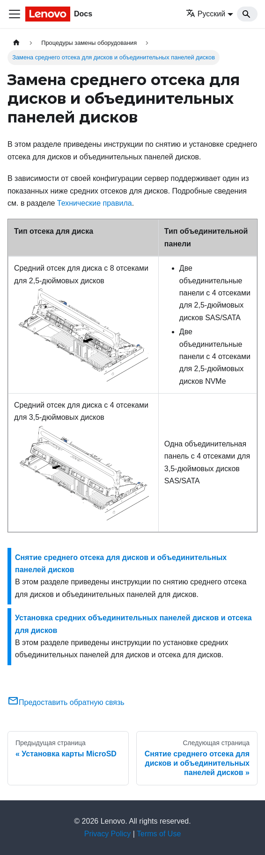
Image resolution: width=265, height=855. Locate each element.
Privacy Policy (107, 834)
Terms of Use (159, 834)
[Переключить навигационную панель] (14, 14)
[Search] (247, 14)
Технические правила (94, 203)
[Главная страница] (16, 43)
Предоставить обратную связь (66, 702)
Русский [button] (205, 14)
